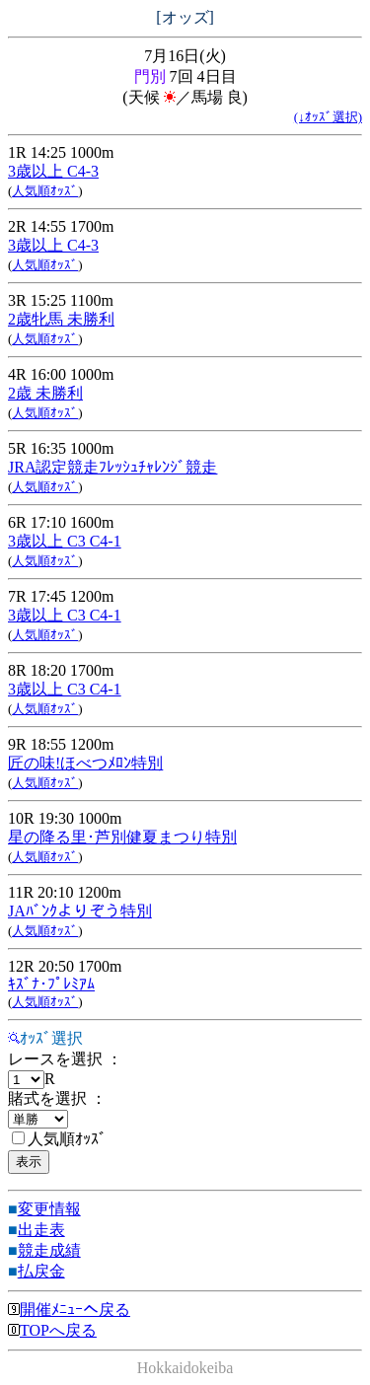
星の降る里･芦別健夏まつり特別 (122, 837)
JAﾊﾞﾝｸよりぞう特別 (80, 911)
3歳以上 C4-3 (53, 171)
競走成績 (49, 1250)
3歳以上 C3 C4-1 (64, 541)
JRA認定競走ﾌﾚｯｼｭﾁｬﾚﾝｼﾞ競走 (112, 467)
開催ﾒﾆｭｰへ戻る (69, 1309)
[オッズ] (185, 17)
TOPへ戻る (52, 1330)
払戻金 (41, 1271)
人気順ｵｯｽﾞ (45, 190)
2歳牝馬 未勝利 (61, 319)
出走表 (41, 1229)
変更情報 (49, 1209)
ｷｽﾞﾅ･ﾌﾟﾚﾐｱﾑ (51, 984)
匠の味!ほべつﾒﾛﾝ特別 (85, 763)
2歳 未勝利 (45, 393)
